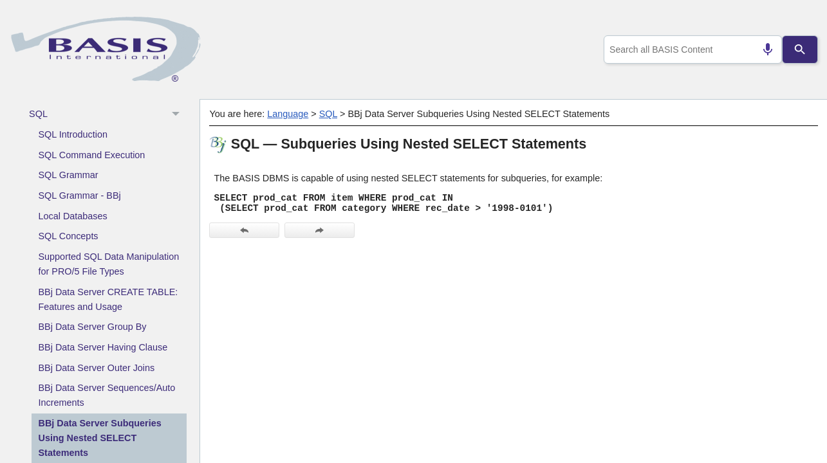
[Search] (800, 49)
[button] (177, 114)
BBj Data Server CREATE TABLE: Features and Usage (108, 299)
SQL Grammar (68, 175)
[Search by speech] (763, 49)
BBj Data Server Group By (93, 327)
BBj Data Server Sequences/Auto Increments (107, 395)
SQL (108, 114)
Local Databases (73, 216)
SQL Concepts (68, 236)
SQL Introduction (73, 134)
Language (287, 114)
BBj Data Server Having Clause (103, 347)
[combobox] (691, 49)
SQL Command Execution (92, 155)
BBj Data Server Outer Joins (97, 368)
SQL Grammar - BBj (80, 195)
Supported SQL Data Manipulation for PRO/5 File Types (109, 264)
